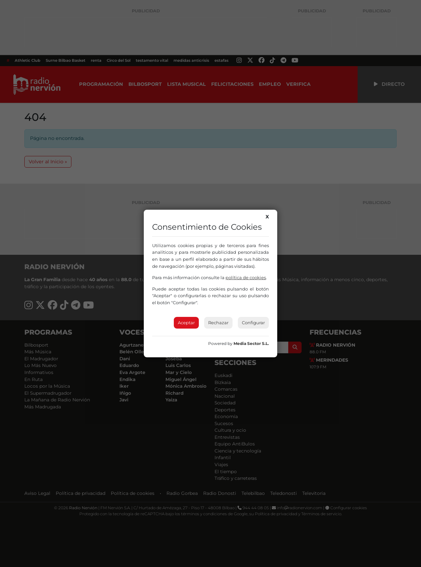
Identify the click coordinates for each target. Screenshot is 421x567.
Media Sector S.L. (251, 343)
